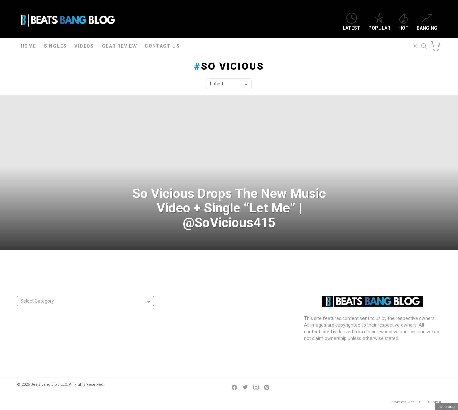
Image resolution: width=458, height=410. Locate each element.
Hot (403, 22)
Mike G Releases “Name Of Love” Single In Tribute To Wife (225, 333)
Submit (434, 402)
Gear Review (119, 46)
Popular (379, 22)
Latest (351, 22)
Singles (55, 46)
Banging (427, 22)
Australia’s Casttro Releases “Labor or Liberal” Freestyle (222, 343)
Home (28, 46)
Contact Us (162, 46)
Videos (84, 46)
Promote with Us (405, 402)
